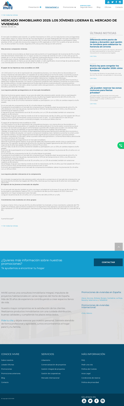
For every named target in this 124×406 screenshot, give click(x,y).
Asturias (90, 298)
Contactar (108, 262)
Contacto (119, 7)
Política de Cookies (89, 369)
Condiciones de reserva (90, 378)
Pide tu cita (7, 320)
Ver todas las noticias (10, 15)
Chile (83, 313)
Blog (98, 7)
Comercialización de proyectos (53, 365)
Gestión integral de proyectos (53, 369)
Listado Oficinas (7, 365)
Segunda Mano (86, 7)
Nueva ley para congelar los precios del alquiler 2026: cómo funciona (106, 68)
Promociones (68, 7)
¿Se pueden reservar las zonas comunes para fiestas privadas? (106, 90)
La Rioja (119, 298)
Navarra (84, 300)
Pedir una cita (87, 365)
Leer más (93, 56)
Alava (83, 298)
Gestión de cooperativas (51, 374)
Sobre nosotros (7, 360)
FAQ (83, 360)
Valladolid (103, 300)
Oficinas (108, 7)
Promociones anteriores (10, 374)
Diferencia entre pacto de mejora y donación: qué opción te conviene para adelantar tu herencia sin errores (106, 43)
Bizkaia (97, 298)
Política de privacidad (90, 382)
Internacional (51, 7)
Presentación (33, 7)
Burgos (103, 298)
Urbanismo (45, 360)
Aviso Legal (86, 374)
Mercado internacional (50, 378)
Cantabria (111, 298)
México (89, 313)
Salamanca (93, 300)
